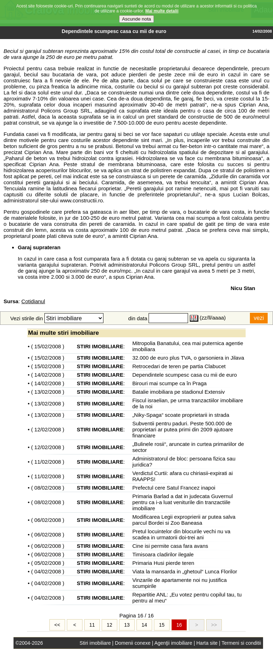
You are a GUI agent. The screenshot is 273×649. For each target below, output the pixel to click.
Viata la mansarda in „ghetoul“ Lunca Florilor (184, 571)
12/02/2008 (47, 429)
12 (109, 625)
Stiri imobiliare (95, 643)
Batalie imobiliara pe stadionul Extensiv (178, 392)
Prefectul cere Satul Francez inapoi (173, 488)
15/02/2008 (47, 346)
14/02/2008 (47, 375)
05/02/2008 (47, 563)
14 (144, 625)
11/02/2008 (47, 462)
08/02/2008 (47, 488)
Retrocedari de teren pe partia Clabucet (179, 366)
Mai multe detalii (161, 10)
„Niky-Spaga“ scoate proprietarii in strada (180, 415)
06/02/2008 (47, 520)
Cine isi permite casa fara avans (170, 546)
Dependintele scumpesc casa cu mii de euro (184, 375)
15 (162, 625)
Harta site (207, 643)
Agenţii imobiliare (173, 643)
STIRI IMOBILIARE (100, 346)
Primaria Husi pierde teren (163, 563)
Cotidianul (33, 301)
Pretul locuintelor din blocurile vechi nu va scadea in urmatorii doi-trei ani (181, 534)
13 (127, 625)
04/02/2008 (47, 571)
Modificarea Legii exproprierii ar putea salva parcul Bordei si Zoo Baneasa (183, 520)
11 (92, 625)
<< (57, 625)
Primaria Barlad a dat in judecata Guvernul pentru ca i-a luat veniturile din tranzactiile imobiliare (182, 502)
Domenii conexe (132, 643)
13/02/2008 (47, 392)
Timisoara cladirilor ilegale (163, 554)
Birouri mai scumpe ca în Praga (169, 383)
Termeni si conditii (241, 643)
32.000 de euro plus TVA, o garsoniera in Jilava (188, 358)
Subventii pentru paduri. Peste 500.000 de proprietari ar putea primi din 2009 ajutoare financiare (182, 429)
